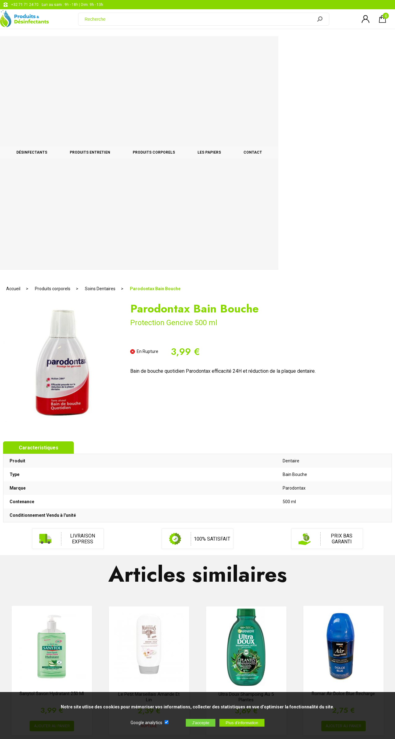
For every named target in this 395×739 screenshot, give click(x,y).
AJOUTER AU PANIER (52, 504)
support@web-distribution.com (185, 616)
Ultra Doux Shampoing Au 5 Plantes (246, 474)
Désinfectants (54, 47)
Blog (163, 632)
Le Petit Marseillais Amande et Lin (149, 474)
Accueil (13, 66)
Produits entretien (130, 47)
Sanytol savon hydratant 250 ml (51, 471)
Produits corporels (212, 47)
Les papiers (285, 47)
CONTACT (346, 47)
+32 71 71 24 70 (25, 4)
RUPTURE (149, 504)
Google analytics (146, 722)
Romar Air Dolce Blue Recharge (343, 471)
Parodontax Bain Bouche (155, 66)
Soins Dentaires (100, 66)
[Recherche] (199, 22)
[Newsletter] (107, 669)
